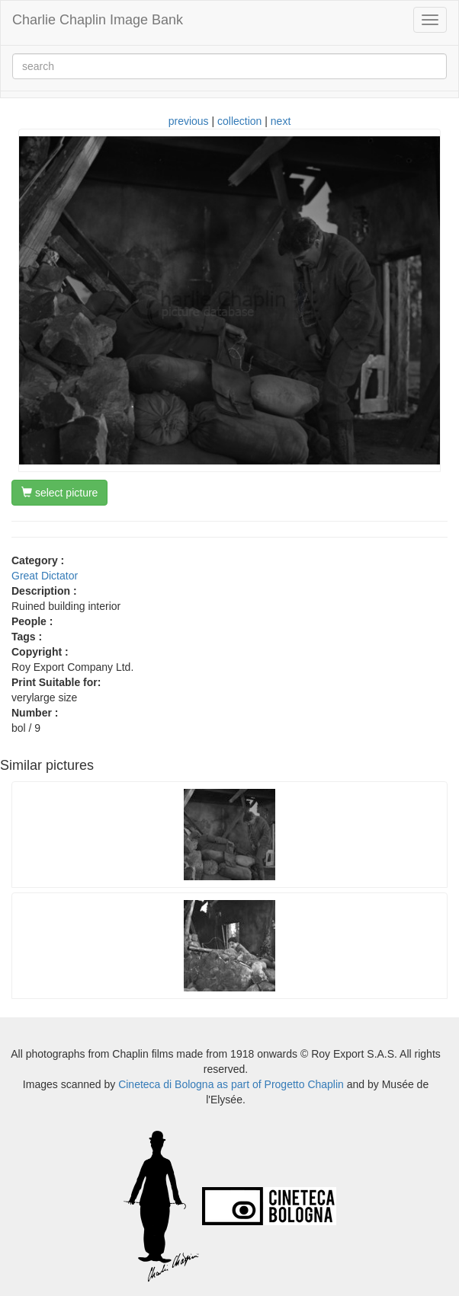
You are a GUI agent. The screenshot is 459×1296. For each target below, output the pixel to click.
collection (239, 121)
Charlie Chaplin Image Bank (97, 19)
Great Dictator (44, 576)
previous (189, 121)
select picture (59, 493)
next (280, 121)
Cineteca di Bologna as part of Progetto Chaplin (231, 1084)
